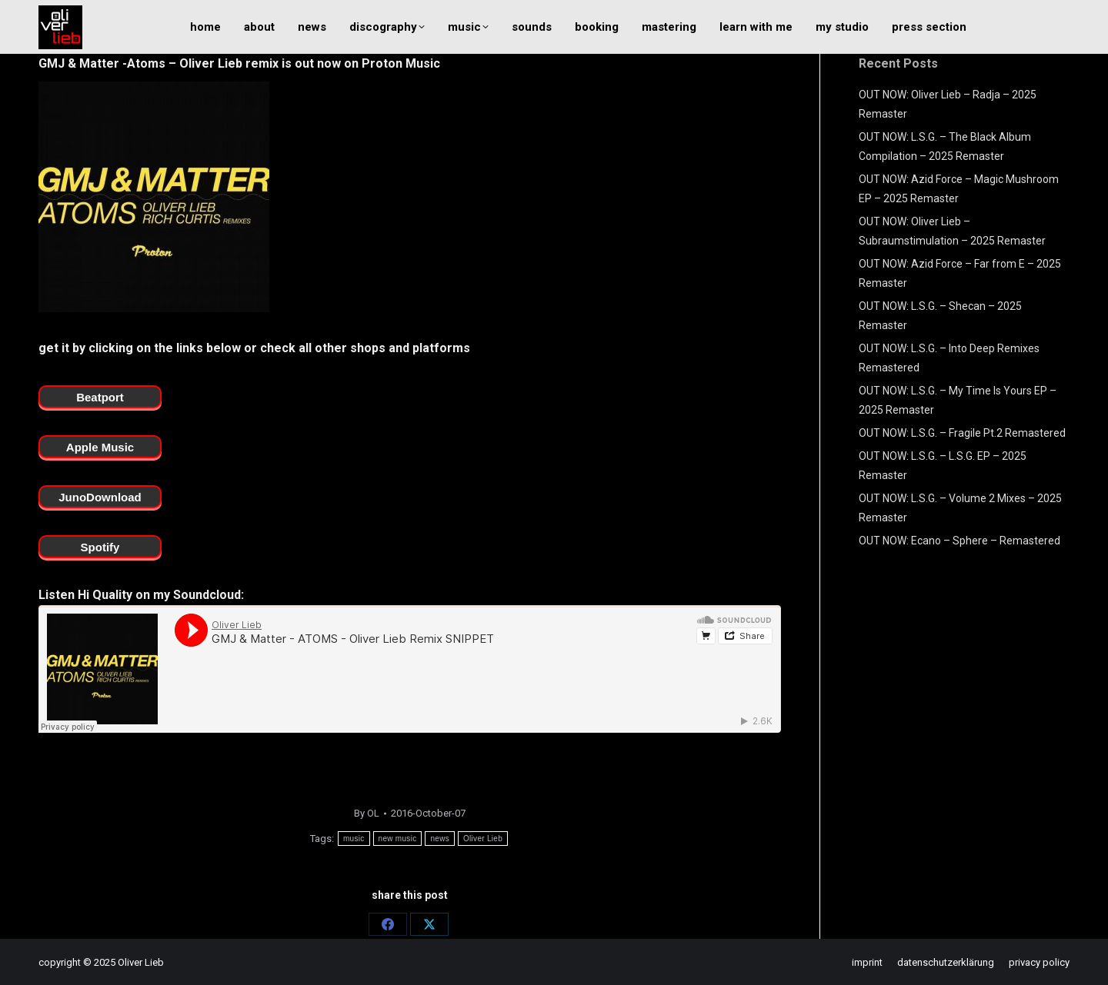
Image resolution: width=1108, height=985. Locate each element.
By (366, 813)
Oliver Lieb (482, 838)
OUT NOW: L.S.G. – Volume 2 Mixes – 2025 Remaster (960, 508)
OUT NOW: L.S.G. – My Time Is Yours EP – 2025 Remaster (957, 400)
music (354, 838)
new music (398, 838)
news (439, 838)
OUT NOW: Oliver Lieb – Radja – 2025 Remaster (947, 104)
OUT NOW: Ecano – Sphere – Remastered (959, 540)
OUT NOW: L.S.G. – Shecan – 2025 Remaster (940, 315)
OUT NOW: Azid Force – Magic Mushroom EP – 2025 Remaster (959, 189)
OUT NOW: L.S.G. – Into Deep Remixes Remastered (949, 358)
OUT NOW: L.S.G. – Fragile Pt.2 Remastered (962, 433)
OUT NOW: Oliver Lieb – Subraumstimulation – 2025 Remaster (952, 231)
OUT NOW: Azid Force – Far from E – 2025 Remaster (960, 273)
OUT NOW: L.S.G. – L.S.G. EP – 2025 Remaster (942, 465)
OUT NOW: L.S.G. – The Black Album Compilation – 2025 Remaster (945, 146)
